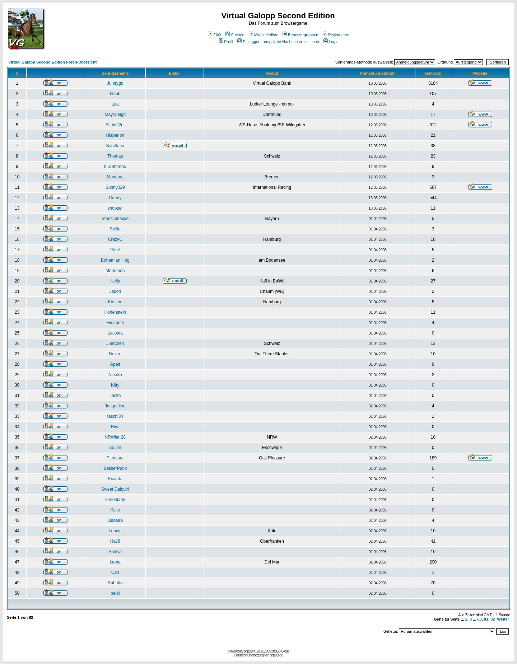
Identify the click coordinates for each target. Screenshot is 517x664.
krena (115, 562)
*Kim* (115, 249)
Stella (115, 229)
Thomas (115, 156)
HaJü (115, 541)
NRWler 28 (115, 437)
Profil (226, 41)
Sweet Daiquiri (115, 489)
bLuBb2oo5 (115, 166)
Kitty (115, 385)
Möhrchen (115, 270)
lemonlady (115, 499)
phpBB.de (276, 655)
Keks (115, 510)
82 (492, 619)
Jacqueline (115, 405)
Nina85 (115, 374)
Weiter (503, 619)
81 (486, 619)
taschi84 (115, 416)
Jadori (115, 291)
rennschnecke (115, 218)
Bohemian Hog (115, 260)
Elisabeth (115, 322)
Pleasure (115, 457)
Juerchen (115, 343)
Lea (115, 104)
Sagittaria (115, 145)
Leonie (115, 530)
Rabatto (115, 582)
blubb (115, 93)
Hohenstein (115, 312)
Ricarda (115, 478)
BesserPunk (115, 468)
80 (479, 619)
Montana (115, 176)
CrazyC (115, 239)
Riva (115, 426)
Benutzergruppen (300, 35)
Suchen (234, 35)
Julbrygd (115, 83)
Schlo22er (115, 124)
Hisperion (115, 135)
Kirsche (115, 301)
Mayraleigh (115, 114)
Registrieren (336, 35)
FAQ (214, 35)
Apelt (115, 364)
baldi (115, 593)
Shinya (115, 551)
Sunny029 (115, 187)
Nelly (115, 281)
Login (331, 41)
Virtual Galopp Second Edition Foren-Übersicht (52, 62)
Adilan (115, 447)
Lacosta (115, 333)
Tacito (115, 395)
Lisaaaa (115, 520)
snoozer (115, 208)
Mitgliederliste (263, 35)
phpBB (248, 651)
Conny (115, 197)
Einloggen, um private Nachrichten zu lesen (278, 41)
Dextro (115, 353)
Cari (115, 572)
